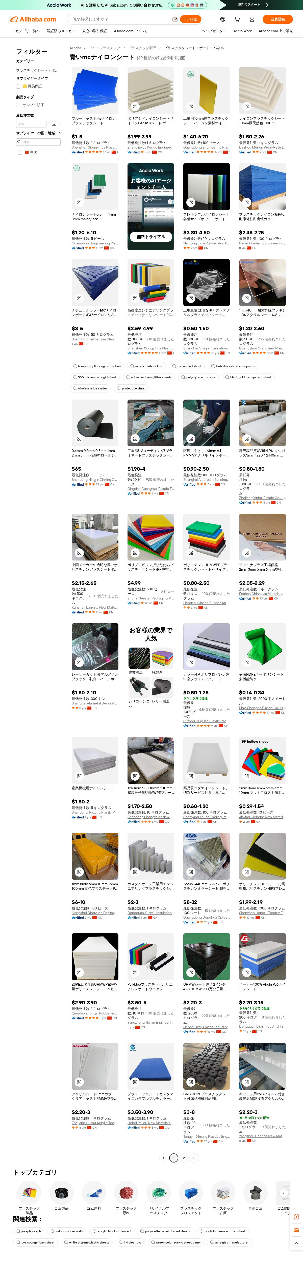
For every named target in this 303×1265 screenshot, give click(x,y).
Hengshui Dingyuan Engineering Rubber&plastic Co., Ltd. (95, 913)
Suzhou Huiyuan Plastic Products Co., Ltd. (206, 721)
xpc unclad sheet (186, 366)
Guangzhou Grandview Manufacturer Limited (262, 348)
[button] (175, 19)
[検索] (190, 19)
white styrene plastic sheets (86, 1242)
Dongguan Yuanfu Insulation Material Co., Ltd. (151, 913)
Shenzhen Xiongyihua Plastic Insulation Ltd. (95, 147)
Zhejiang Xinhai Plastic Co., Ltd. (262, 498)
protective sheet (131, 388)
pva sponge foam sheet (35, 1242)
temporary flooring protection (97, 366)
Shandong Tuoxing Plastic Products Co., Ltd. (95, 812)
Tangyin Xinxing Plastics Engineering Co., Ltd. (206, 1136)
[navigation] (38, 604)
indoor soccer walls (66, 1231)
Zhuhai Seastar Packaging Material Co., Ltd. (151, 598)
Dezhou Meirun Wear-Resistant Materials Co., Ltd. (262, 147)
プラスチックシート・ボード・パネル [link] (194, 48)
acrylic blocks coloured (112, 1231)
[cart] (238, 20)
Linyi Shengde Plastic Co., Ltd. (262, 708)
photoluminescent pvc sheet (222, 1231)
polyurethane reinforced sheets (165, 1231)
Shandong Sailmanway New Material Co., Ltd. (95, 339)
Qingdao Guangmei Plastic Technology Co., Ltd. (151, 489)
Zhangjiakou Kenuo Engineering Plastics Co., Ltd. (151, 147)
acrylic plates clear (146, 366)
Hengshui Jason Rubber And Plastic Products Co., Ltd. (206, 603)
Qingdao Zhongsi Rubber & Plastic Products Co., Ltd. (95, 1013)
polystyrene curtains (198, 377)
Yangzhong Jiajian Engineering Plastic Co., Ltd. (151, 1022)
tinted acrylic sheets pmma (233, 366)
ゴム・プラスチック (104, 48)
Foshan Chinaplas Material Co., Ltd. (262, 594)
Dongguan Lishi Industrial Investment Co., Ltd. (262, 1026)
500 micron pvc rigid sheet (94, 377)
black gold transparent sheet (248, 377)
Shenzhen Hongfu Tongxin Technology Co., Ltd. (262, 913)
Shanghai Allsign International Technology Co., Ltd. (206, 348)
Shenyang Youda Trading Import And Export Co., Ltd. (206, 817)
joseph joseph (28, 1231)
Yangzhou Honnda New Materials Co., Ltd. (262, 1136)
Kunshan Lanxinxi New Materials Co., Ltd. (95, 607)
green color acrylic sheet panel (175, 1242)
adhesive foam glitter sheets (149, 377)
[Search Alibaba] (120, 19)
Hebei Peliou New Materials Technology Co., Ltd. (151, 1123)
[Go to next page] (193, 1158)
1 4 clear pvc (130, 1242)
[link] (296, 1216)
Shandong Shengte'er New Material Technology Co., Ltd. (151, 817)
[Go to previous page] (163, 1158)
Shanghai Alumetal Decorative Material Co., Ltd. (95, 703)
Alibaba (75, 48)
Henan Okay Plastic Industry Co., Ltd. (206, 1027)
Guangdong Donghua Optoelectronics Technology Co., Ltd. (206, 917)
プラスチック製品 (142, 48)
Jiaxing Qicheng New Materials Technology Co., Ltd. (262, 817)
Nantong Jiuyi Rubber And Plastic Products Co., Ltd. (206, 243)
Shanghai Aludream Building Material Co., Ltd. (206, 480)
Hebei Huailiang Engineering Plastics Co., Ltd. (262, 243)
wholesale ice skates (90, 388)
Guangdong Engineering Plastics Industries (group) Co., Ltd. (206, 147)
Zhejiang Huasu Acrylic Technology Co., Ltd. (95, 1123)
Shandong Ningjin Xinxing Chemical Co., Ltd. (95, 480)
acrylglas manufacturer (229, 1242)
